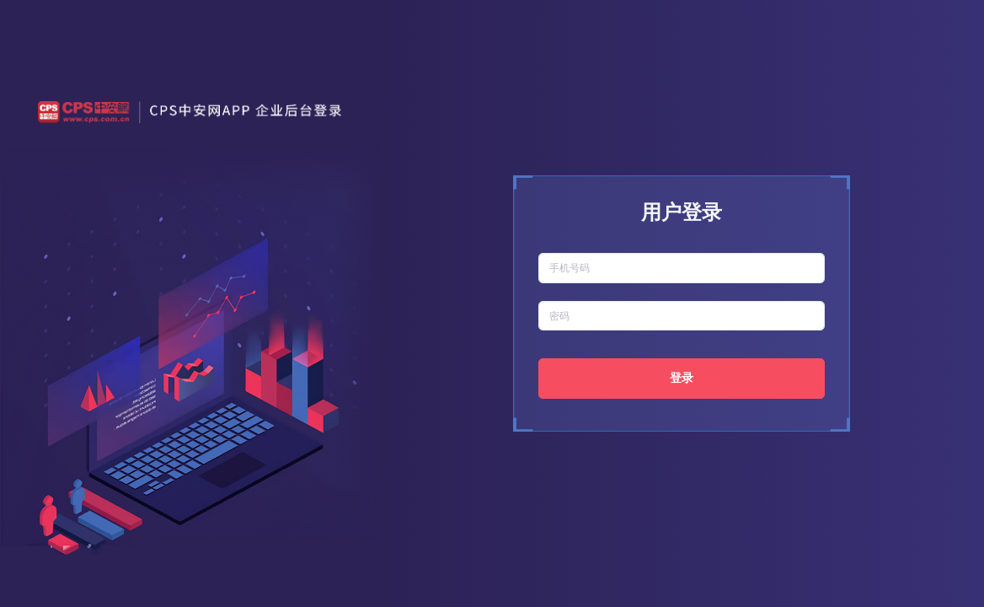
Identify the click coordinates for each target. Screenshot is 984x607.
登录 (681, 377)
